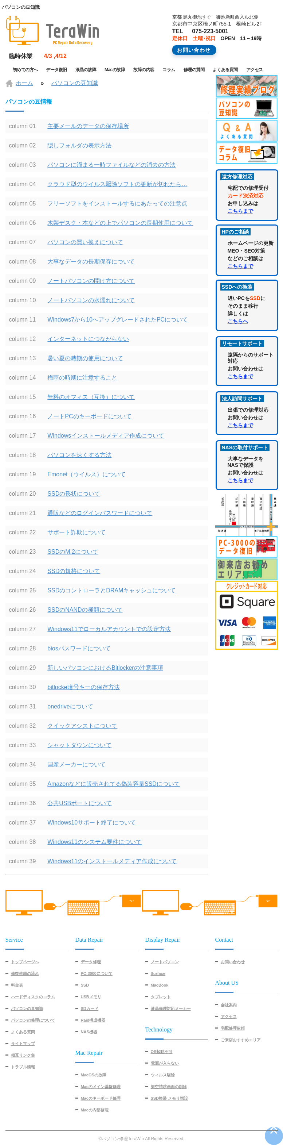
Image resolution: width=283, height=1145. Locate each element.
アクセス (254, 69)
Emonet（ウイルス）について (86, 474)
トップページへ (25, 962)
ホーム (24, 83)
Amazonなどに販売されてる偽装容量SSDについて (113, 784)
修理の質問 (194, 69)
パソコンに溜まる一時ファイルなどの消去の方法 (111, 165)
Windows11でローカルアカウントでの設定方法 (109, 629)
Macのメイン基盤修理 (101, 1086)
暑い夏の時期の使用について (85, 358)
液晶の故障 (86, 69)
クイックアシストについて (82, 726)
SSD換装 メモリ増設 (169, 1098)
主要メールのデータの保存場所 (88, 126)
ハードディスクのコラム (33, 997)
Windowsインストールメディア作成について (105, 436)
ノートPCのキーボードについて (89, 416)
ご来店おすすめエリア (241, 1040)
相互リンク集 (23, 1055)
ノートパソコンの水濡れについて (91, 300)
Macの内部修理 (95, 1110)
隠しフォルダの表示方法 (79, 145)
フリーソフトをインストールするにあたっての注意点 (117, 203)
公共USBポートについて (79, 803)
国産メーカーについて (76, 764)
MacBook (160, 985)
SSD (85, 985)
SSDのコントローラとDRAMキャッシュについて (111, 590)
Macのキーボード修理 (101, 1098)
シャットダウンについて (79, 745)
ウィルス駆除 (163, 1075)
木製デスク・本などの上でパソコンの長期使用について (120, 223)
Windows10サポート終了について (91, 822)
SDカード (89, 1008)
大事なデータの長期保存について (91, 261)
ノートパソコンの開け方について (91, 281)
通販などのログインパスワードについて (99, 513)
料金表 (17, 985)
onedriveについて (70, 706)
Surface (158, 973)
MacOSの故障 (93, 1075)
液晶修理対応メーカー (171, 1008)
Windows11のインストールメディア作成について (112, 861)
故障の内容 (143, 69)
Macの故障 (115, 69)
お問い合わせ (233, 962)
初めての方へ (25, 69)
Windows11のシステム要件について (94, 842)
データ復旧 (56, 69)
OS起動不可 (162, 1051)
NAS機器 (89, 1032)
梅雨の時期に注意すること (82, 377)
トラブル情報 (23, 1067)
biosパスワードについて (78, 648)
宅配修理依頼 (233, 1028)
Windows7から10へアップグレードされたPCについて (117, 319)
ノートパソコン (165, 962)
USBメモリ (91, 997)
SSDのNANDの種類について (84, 610)
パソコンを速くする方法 (79, 455)
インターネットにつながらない (88, 339)
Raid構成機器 (93, 1020)
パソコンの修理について (33, 1020)
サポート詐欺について (76, 532)
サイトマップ (23, 1043)
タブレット (161, 997)
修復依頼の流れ (25, 973)
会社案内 (229, 1005)
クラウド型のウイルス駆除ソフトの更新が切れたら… (117, 184)
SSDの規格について (73, 571)
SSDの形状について (73, 494)
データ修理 (91, 962)
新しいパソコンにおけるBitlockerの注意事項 (105, 668)
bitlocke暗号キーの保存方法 (83, 687)
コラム (168, 69)
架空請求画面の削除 (169, 1086)
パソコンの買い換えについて (85, 242)
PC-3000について (97, 973)
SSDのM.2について (72, 552)
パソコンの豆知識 (74, 83)
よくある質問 (225, 69)
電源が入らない (165, 1063)
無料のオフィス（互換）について (91, 397)
